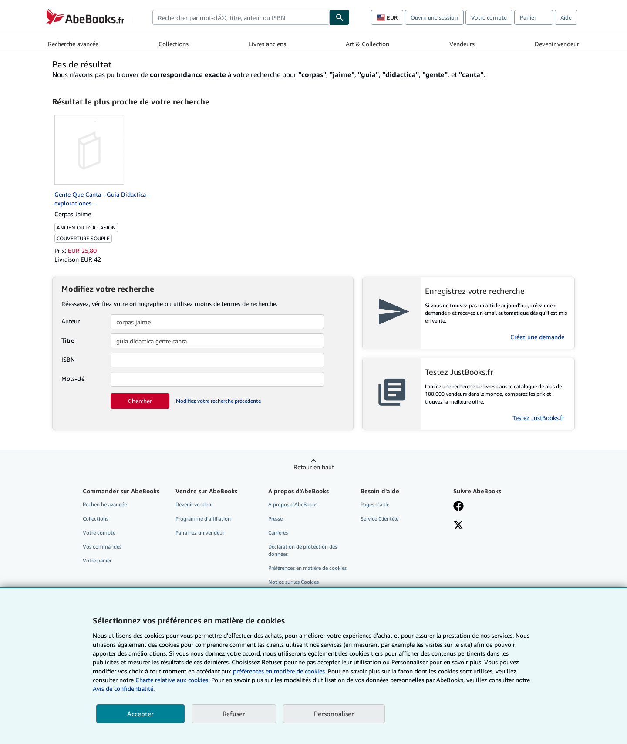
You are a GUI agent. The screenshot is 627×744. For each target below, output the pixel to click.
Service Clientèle (379, 518)
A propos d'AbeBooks (292, 504)
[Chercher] (339, 17)
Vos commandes (102, 546)
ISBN (68, 359)
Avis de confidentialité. (124, 688)
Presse (275, 518)
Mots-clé (72, 378)
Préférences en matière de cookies (307, 568)
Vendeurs (462, 43)
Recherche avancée (73, 43)
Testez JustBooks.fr (538, 417)
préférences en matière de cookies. (279, 671)
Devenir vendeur (557, 43)
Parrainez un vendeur (199, 532)
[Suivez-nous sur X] (458, 526)
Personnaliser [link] (334, 713)
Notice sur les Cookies (293, 582)
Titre (67, 340)
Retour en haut (313, 467)
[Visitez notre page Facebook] (458, 506)
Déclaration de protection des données (302, 550)
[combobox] (241, 17)
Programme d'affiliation (203, 518)
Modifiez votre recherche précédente (218, 400)
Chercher (140, 400)
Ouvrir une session (434, 17)
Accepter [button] (140, 713)
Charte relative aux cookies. (173, 679)
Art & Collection (367, 43)
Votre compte (489, 17)
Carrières (278, 532)
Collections (173, 43)
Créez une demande (537, 336)
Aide (566, 17)
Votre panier (97, 560)
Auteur (70, 321)
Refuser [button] (233, 713)
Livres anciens (267, 43)
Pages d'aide (375, 504)
